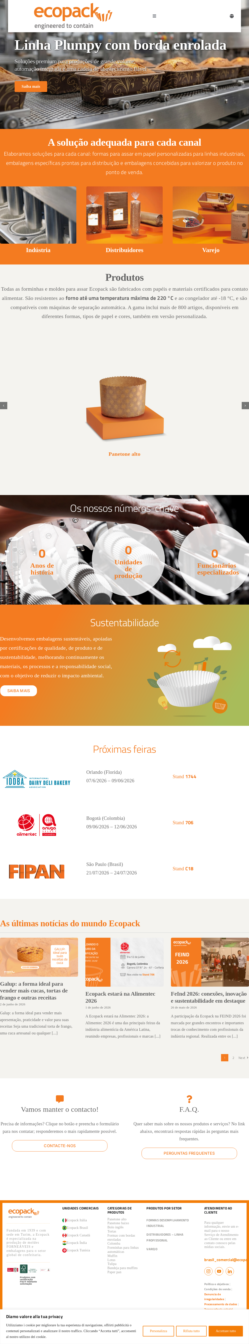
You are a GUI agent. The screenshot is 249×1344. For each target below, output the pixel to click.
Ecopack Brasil (75, 1228)
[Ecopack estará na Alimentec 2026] (124, 962)
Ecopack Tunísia (76, 1250)
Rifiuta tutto (191, 1331)
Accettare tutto (226, 1331)
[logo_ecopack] (24, 1209)
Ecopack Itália (74, 1220)
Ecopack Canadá (76, 1235)
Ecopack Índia (74, 1243)
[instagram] (208, 1271)
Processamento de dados (220, 1304)
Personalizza (158, 1331)
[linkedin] (230, 1271)
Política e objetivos (216, 1284)
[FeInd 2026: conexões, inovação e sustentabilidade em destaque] (210, 962)
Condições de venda (217, 1289)
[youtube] (219, 1271)
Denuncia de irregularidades (214, 1297)
